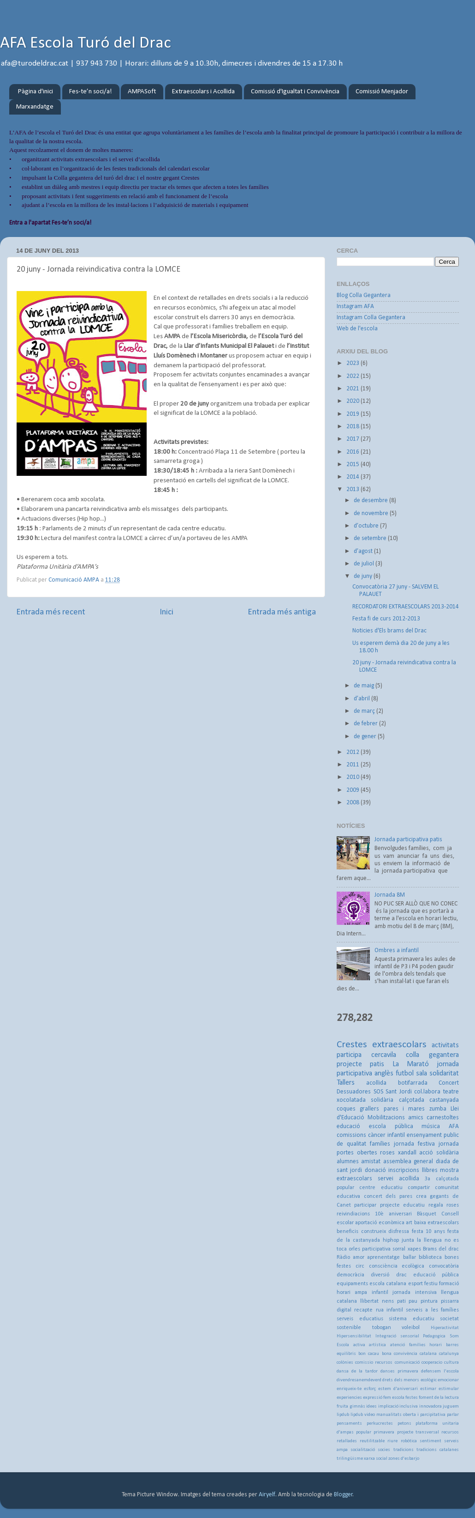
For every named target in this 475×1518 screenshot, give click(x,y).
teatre (451, 1092)
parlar (453, 1414)
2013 (353, 489)
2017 (353, 439)
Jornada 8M (389, 895)
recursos (450, 1432)
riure (392, 1441)
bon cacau (368, 1353)
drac (401, 1275)
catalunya (449, 1353)
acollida (376, 1083)
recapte (363, 1310)
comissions (351, 1135)
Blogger (343, 1495)
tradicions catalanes (437, 1449)
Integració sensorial (397, 1336)
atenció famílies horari (416, 1345)
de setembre (371, 538)
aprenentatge (383, 1257)
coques (346, 1109)
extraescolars (399, 1045)
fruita (342, 1406)
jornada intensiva (414, 1292)
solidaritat (444, 1073)
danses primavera (399, 1371)
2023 (353, 363)
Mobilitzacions (386, 1118)
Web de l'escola (357, 329)
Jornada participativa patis (408, 840)
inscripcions (403, 1170)
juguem (451, 1406)
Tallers (346, 1083)
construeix (373, 1231)
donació (375, 1170)
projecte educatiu (402, 1205)
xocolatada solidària (365, 1100)
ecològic (429, 1380)
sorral (398, 1249)
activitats (445, 1045)
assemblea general (408, 1162)
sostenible (349, 1327)
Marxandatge (34, 106)
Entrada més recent (50, 612)
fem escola (393, 1397)
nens (388, 1301)
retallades (347, 1441)
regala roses (443, 1205)
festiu (431, 1284)
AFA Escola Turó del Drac (85, 43)
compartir (419, 1187)
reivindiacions (353, 1214)
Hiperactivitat (445, 1327)
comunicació (407, 1362)
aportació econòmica (379, 1223)
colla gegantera (432, 1055)
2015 (353, 464)
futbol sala (411, 1073)
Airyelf (267, 1495)
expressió (372, 1397)
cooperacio (432, 1362)
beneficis (347, 1231)
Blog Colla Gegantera (364, 295)
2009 (353, 790)
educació (348, 1126)
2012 (353, 752)
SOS (378, 1092)
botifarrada (413, 1083)
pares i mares (404, 1109)
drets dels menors (400, 1380)
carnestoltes (443, 1118)
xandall (407, 1153)
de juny (364, 576)
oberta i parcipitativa (424, 1414)
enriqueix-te (349, 1388)
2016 (353, 452)
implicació (388, 1406)
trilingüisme (350, 1458)
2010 (353, 777)
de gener (366, 737)
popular (363, 1432)
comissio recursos (373, 1362)
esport (415, 1284)
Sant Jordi (399, 1092)
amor (358, 1257)
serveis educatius (360, 1319)
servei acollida (398, 1179)
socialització (362, 1449)
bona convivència (399, 1353)
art (409, 1223)
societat (449, 1319)
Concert (449, 1083)
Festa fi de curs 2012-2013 (386, 619)
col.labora (427, 1092)
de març (365, 711)
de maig (364, 686)
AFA (454, 1126)
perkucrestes (380, 1423)
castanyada (444, 1100)
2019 (353, 414)
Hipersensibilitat (354, 1336)
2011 (353, 765)
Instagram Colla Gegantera (371, 318)
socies (384, 1449)
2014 (353, 477)
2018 (353, 427)
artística (377, 1345)
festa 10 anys (428, 1231)
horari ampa (352, 1292)
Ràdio (343, 1257)
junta (408, 1240)
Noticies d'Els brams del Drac (389, 631)
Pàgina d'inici (35, 91)
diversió (380, 1275)
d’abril (362, 699)
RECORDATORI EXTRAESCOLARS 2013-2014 (405, 607)
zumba (437, 1109)
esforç (370, 1388)
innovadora (430, 1406)
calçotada (411, 1100)
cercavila (383, 1055)
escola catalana (387, 1284)
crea (421, 1196)
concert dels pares (388, 1196)
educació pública (436, 1275)
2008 (353, 803)
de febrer (366, 724)
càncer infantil (386, 1135)
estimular (449, 1388)
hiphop (391, 1240)
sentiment (430, 1441)
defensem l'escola (440, 1371)
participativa (376, 1249)
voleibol (411, 1327)
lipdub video (362, 1414)
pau (413, 1301)
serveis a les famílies (432, 1310)
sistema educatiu (411, 1319)
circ (360, 1266)
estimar (428, 1388)
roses (387, 1153)
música (431, 1126)
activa (359, 1345)
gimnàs (357, 1406)
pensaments (349, 1423)
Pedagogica (434, 1336)
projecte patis (360, 1064)
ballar (409, 1257)
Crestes (352, 1045)
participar (365, 1205)
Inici (166, 612)
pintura (429, 1301)
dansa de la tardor (357, 1371)
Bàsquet (426, 1214)
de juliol (364, 564)
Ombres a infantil (396, 950)
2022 (353, 376)
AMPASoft (142, 91)
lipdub (343, 1414)
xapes (414, 1249)
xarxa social (375, 1458)
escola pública (391, 1126)
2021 (353, 389)
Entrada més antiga (282, 612)
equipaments (352, 1284)
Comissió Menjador (382, 91)
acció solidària (439, 1153)
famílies (380, 1144)
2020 (353, 401)
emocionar (448, 1380)
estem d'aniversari (398, 1388)
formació (449, 1284)
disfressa (398, 1231)
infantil (380, 1292)
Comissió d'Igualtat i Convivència (295, 91)
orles (354, 1249)
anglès (383, 1073)
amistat (370, 1162)
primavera (384, 1432)
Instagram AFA (355, 307)
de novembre (372, 513)
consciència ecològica (397, 1266)
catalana (428, 1353)
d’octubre (367, 526)
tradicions (403, 1449)
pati (401, 1301)
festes (411, 1397)
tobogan (381, 1327)
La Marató (410, 1064)
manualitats (389, 1414)
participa (349, 1055)
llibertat (369, 1301)
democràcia (350, 1275)
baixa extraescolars (436, 1223)
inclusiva (408, 1406)
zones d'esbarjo (403, 1458)
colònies (345, 1362)
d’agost (364, 551)
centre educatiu (380, 1187)
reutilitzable (372, 1441)
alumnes (348, 1162)
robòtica (409, 1441)
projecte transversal (418, 1432)
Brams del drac (441, 1249)
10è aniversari (393, 1214)
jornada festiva (414, 1144)
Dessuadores (354, 1092)
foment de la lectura (439, 1397)
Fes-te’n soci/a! (90, 91)
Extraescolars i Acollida (203, 91)
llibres (430, 1170)
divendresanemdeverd (359, 1380)
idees (371, 1406)
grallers (369, 1109)
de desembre (371, 501)
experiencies (349, 1397)
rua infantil (389, 1310)
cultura (451, 1362)
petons (404, 1423)
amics (415, 1118)
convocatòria (444, 1266)
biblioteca (430, 1257)
